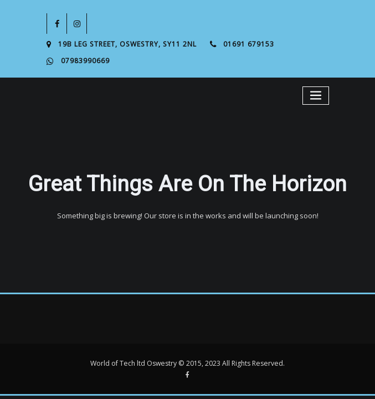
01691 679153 (248, 44)
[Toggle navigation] (315, 95)
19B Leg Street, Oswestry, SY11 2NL (127, 44)
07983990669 (85, 60)
